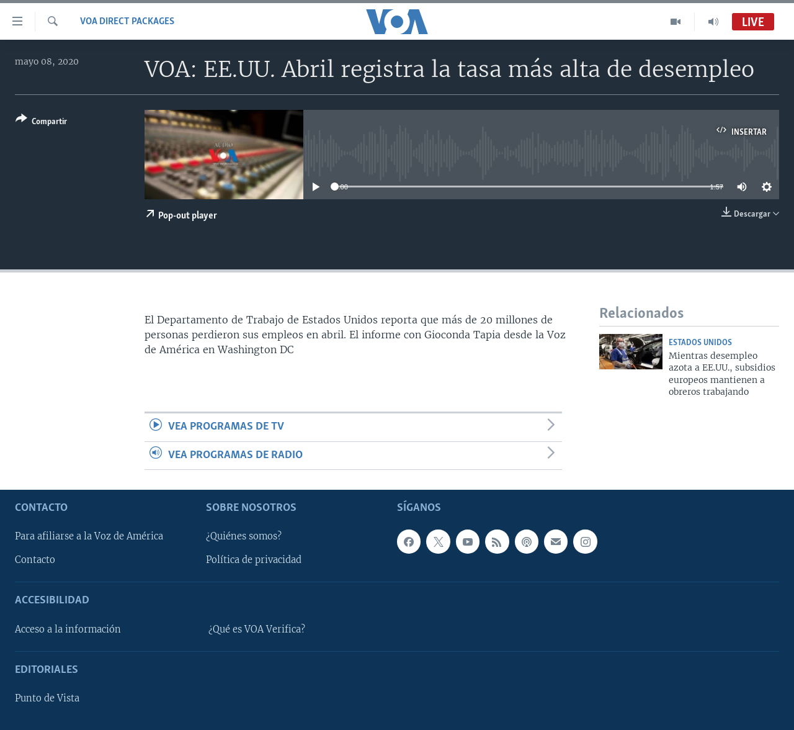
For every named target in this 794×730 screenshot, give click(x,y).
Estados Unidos (700, 343)
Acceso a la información (68, 629)
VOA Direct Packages (127, 22)
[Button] (41, 122)
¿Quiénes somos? (244, 536)
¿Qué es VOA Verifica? (256, 629)
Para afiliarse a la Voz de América (89, 536)
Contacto (35, 560)
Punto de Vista (47, 698)
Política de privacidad (253, 560)
